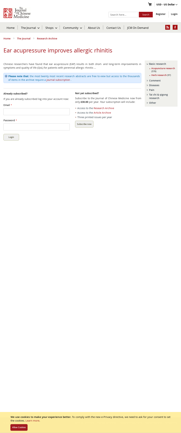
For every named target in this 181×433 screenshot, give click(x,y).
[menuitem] (30, 27)
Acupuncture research (163, 70)
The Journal (24, 38)
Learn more (32, 420)
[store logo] (17, 12)
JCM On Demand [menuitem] (138, 28)
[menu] (90, 27)
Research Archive (47, 38)
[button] (167, 5)
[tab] (161, 64)
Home (11, 28)
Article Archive (102, 112)
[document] (90, 422)
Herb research (161, 75)
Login (174, 14)
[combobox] (123, 14)
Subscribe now (84, 124)
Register (161, 14)
